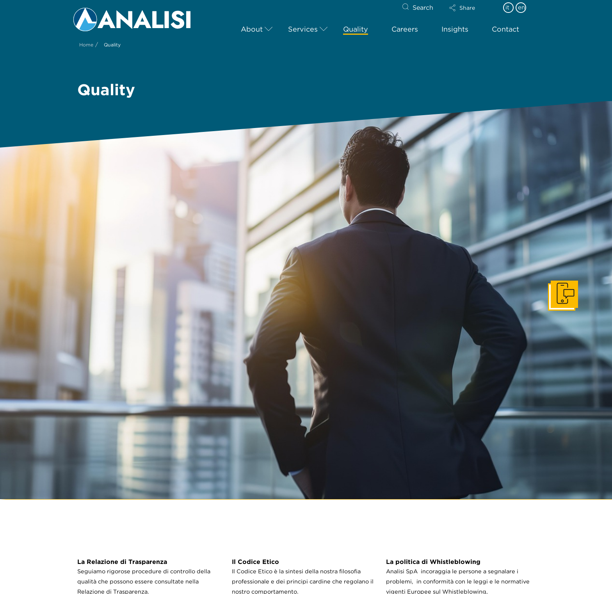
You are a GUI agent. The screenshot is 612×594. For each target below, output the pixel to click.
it (507, 7)
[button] (468, 7)
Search (423, 7)
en (521, 7)
